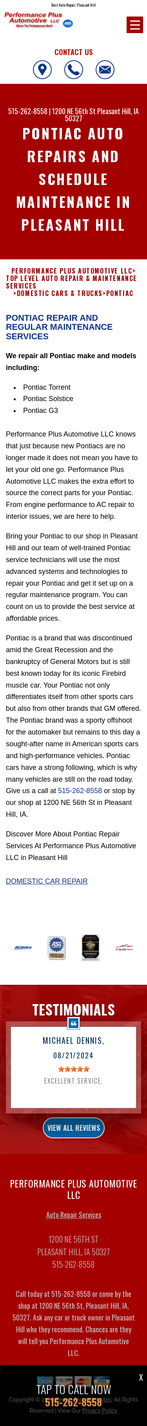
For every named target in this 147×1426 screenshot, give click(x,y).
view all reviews (73, 1135)
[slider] (73, 1077)
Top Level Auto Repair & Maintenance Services (71, 290)
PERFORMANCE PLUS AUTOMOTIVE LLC (71, 279)
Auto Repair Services (73, 1222)
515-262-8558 (27, 111)
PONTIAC (120, 301)
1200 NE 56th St (74, 111)
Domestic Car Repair (47, 889)
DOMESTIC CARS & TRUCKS (60, 301)
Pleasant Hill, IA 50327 (102, 114)
